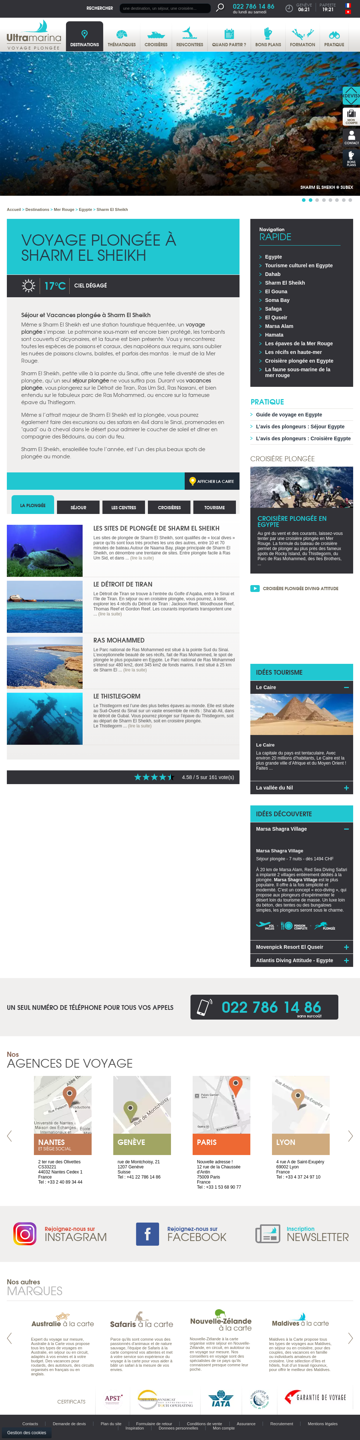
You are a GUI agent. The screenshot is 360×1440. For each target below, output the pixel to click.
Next (350, 1136)
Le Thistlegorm (116, 696)
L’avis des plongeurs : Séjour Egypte (300, 426)
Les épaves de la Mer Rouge (299, 343)
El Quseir (276, 317)
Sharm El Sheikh (285, 283)
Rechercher (100, 7)
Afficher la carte (215, 481)
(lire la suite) (142, 558)
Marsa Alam (279, 326)
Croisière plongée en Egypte (299, 361)
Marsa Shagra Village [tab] (281, 829)
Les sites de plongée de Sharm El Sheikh (156, 528)
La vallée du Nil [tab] (274, 788)
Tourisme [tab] (215, 507)
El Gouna (276, 291)
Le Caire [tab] (266, 687)
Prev (9, 1136)
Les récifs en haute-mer (293, 352)
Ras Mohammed (119, 640)
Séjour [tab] (78, 507)
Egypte (273, 257)
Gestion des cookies (26, 1432)
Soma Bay (277, 300)
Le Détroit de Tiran (123, 584)
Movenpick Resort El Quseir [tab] (289, 947)
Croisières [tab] (169, 507)
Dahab (273, 274)
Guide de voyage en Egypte (289, 415)
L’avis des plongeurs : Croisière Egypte (303, 438)
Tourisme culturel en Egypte (299, 265)
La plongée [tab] (32, 505)
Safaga (273, 309)
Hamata (274, 335)
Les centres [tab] (123, 507)
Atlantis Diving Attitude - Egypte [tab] (294, 960)
